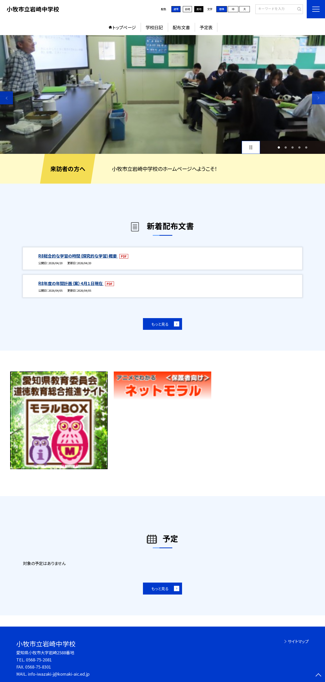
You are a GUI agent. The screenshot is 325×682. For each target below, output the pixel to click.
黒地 (198, 9)
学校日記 (154, 27)
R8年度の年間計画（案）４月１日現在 (71, 283)
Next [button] (318, 97)
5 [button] (306, 147)
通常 (175, 9)
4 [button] (299, 147)
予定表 (206, 27)
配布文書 (181, 27)
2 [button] (285, 147)
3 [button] (292, 147)
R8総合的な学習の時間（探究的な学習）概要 (78, 256)
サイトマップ (298, 641)
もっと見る (159, 324)
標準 (221, 9)
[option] (162, 94)
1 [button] (279, 147)
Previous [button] (6, 97)
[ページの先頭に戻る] (318, 675)
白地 (187, 9)
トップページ (124, 27)
